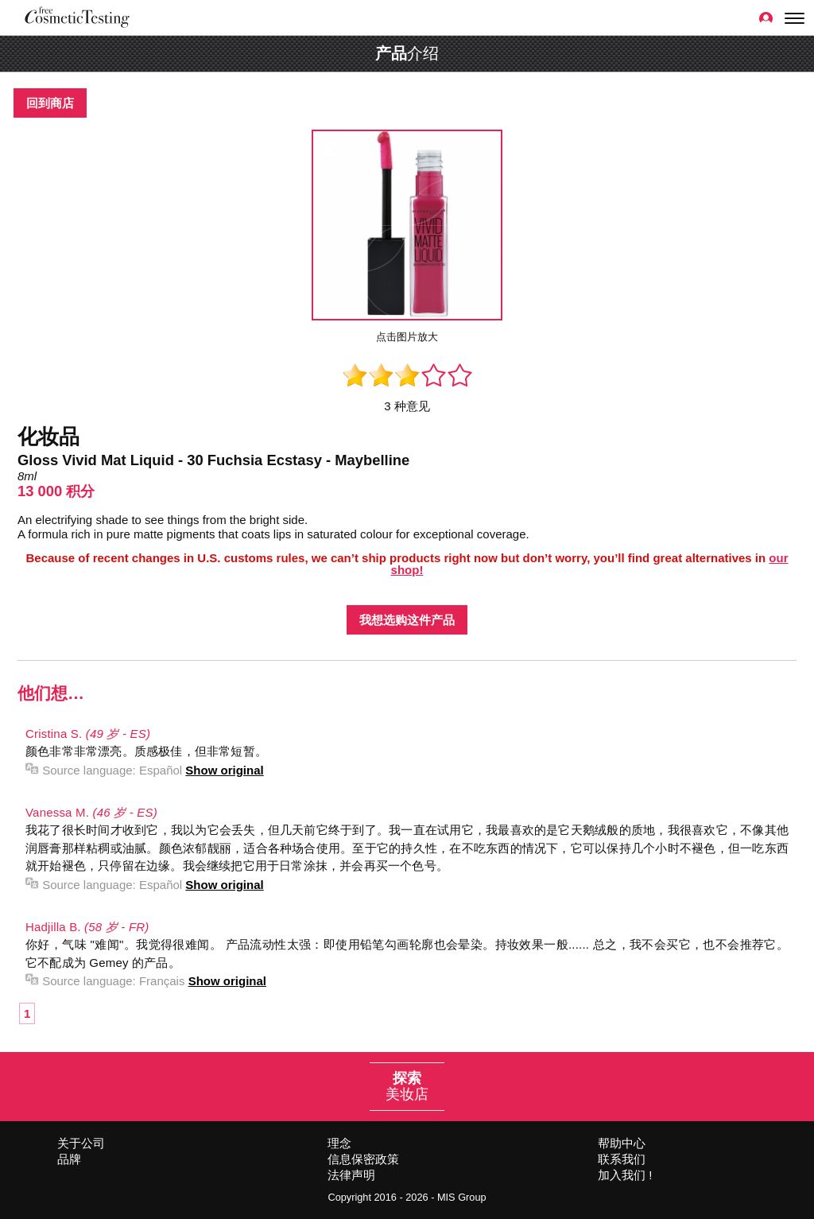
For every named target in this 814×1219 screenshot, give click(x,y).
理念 (339, 1143)
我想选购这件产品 (407, 620)
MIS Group (461, 1197)
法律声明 (351, 1175)
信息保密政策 (363, 1159)
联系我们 (621, 1159)
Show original (224, 770)
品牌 (69, 1159)
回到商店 (50, 103)
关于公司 (81, 1143)
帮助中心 (621, 1143)
